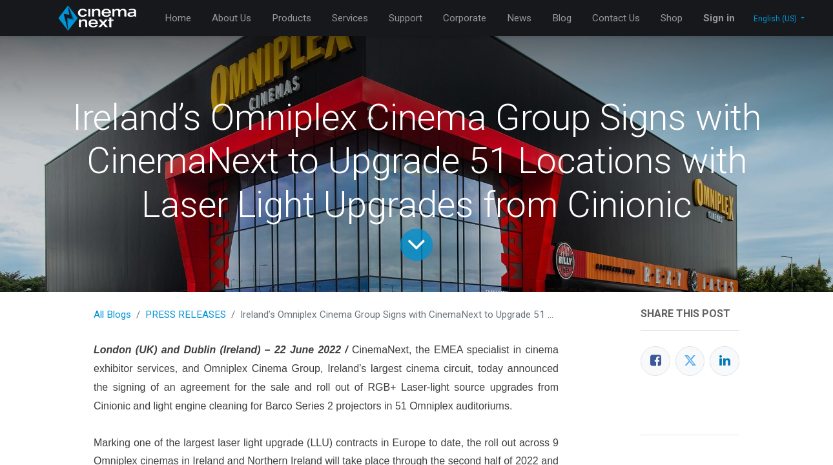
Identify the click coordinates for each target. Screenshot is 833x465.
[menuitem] (177, 18)
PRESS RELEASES (185, 314)
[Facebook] (655, 361)
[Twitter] (690, 361)
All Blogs (112, 314)
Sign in (719, 18)
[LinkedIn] (724, 361)
